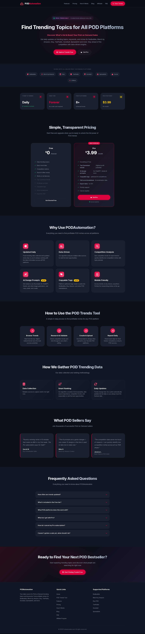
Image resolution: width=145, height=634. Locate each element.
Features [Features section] (59, 602)
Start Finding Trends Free (72, 573)
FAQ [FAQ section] (58, 615)
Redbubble (96, 595)
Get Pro (84, 52)
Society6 (95, 609)
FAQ (106, 3)
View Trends (118, 3)
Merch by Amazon (98, 598)
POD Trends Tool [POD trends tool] (62, 598)
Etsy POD (96, 602)
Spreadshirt (96, 612)
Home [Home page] (58, 595)
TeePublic (96, 605)
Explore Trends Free (65, 52)
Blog (92, 3)
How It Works (84, 3)
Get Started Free (51, 201)
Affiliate (99, 3)
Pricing (75, 3)
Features (67, 3)
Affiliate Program (61, 619)
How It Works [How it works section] (61, 609)
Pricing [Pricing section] (59, 605)
